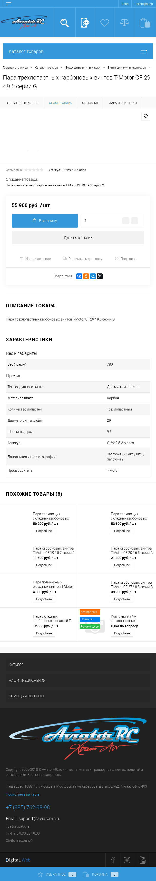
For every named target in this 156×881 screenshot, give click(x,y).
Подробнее (44, 531)
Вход (125, 4)
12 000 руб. (45, 626)
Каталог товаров (78, 51)
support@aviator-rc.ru (39, 818)
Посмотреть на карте (22, 795)
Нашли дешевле (35, 259)
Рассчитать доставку (82, 259)
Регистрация (144, 4)
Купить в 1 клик (78, 237)
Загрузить (115, 454)
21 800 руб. (123, 558)
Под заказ (125, 259)
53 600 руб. (123, 523)
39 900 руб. (123, 592)
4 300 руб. (44, 592)
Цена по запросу (124, 626)
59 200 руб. (45, 523)
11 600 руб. (45, 558)
